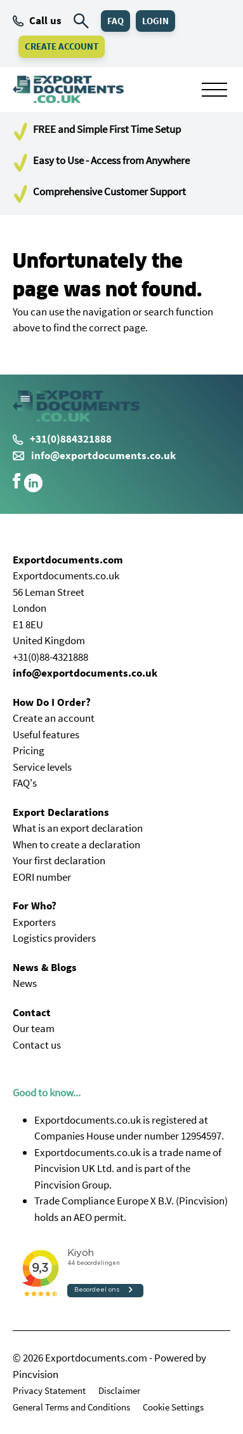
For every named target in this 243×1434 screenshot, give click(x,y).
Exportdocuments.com (68, 560)
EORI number (42, 877)
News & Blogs (45, 967)
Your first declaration (59, 860)
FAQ (115, 21)
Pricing (28, 750)
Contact (32, 1012)
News (25, 983)
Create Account (61, 46)
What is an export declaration (78, 828)
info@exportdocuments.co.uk (103, 455)
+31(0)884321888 (62, 439)
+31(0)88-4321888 (50, 657)
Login (155, 21)
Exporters (34, 922)
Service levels (42, 767)
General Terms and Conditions (71, 1407)
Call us (37, 20)
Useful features (46, 734)
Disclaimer (119, 1390)
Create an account (54, 718)
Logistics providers (54, 938)
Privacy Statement (49, 1390)
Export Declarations (61, 812)
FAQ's (25, 783)
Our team (34, 1028)
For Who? (34, 906)
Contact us (37, 1045)
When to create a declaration (76, 844)
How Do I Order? (52, 702)
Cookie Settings (173, 1407)
